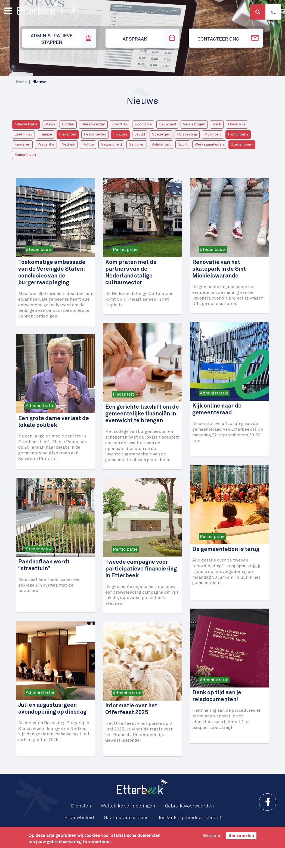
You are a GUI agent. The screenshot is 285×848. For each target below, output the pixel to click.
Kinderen (22, 144)
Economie (143, 124)
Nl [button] (273, 12)
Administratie (26, 124)
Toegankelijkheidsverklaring (189, 817)
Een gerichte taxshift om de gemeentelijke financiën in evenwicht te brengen (142, 414)
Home (21, 82)
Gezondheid (111, 144)
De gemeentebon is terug (225, 549)
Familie (45, 134)
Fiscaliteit (68, 134)
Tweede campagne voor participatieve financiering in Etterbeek (141, 569)
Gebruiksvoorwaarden (189, 806)
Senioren (136, 144)
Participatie (238, 134)
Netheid (68, 144)
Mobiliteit (212, 134)
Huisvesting (187, 134)
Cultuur (68, 124)
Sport (183, 144)
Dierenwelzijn (93, 124)
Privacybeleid (79, 817)
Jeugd (140, 134)
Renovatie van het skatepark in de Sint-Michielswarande (220, 269)
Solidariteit (161, 144)
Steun (50, 124)
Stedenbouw (242, 144)
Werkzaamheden (209, 144)
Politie (88, 144)
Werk (216, 124)
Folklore (120, 134)
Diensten (81, 806)
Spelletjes (161, 134)
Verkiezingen (194, 124)
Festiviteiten (95, 134)
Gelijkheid (167, 124)
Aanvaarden (241, 836)
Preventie (45, 144)
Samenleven (25, 155)
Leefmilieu (23, 134)
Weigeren (212, 835)
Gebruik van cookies (126, 817)
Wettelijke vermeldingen (128, 806)
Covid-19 (120, 124)
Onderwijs (237, 124)
